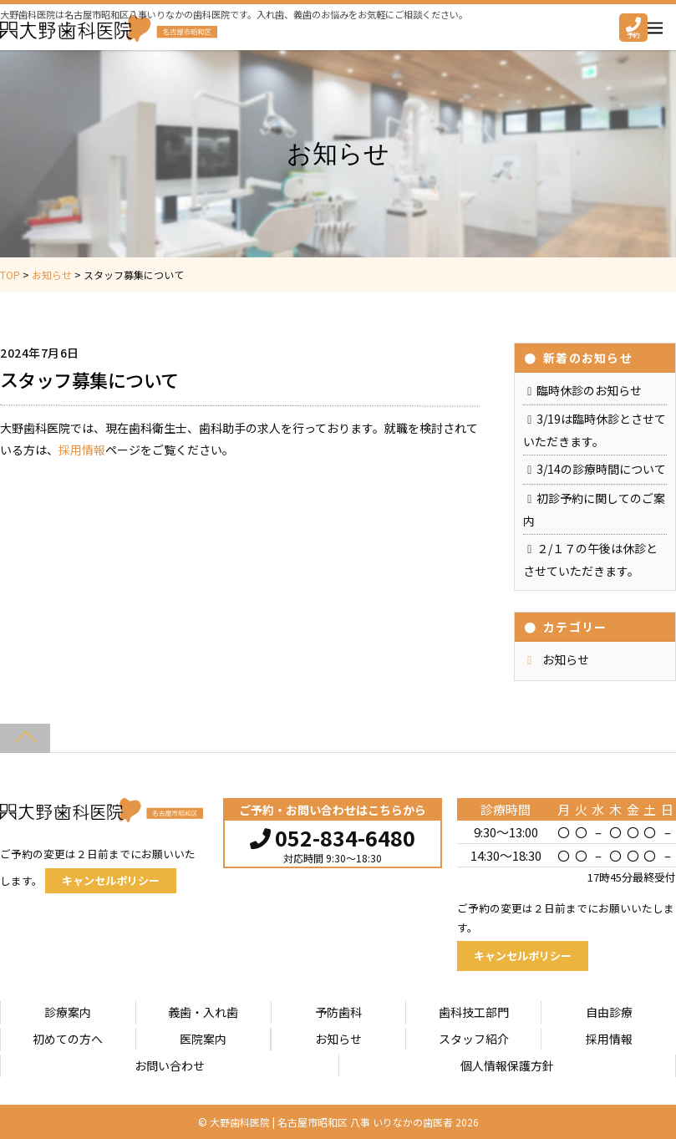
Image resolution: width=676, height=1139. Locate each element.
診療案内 (67, 1012)
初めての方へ (68, 1038)
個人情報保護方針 (507, 1065)
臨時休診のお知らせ (589, 390)
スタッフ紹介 (474, 1038)
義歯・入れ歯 (203, 1012)
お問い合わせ (170, 1065)
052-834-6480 (332, 835)
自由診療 (609, 1012)
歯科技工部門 (474, 1012)
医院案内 (203, 1038)
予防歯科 (338, 1012)
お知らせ (565, 659)
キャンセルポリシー (111, 880)
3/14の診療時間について (601, 468)
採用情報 (81, 449)
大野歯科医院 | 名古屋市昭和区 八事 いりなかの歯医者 (331, 1122)
